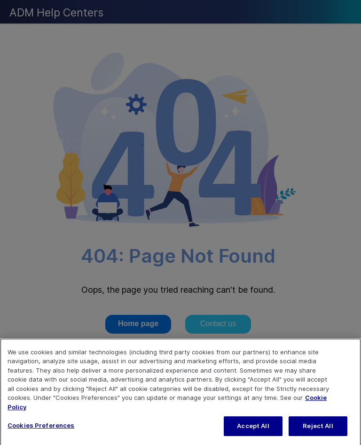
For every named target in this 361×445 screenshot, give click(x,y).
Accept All (253, 433)
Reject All (318, 433)
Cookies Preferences (41, 432)
